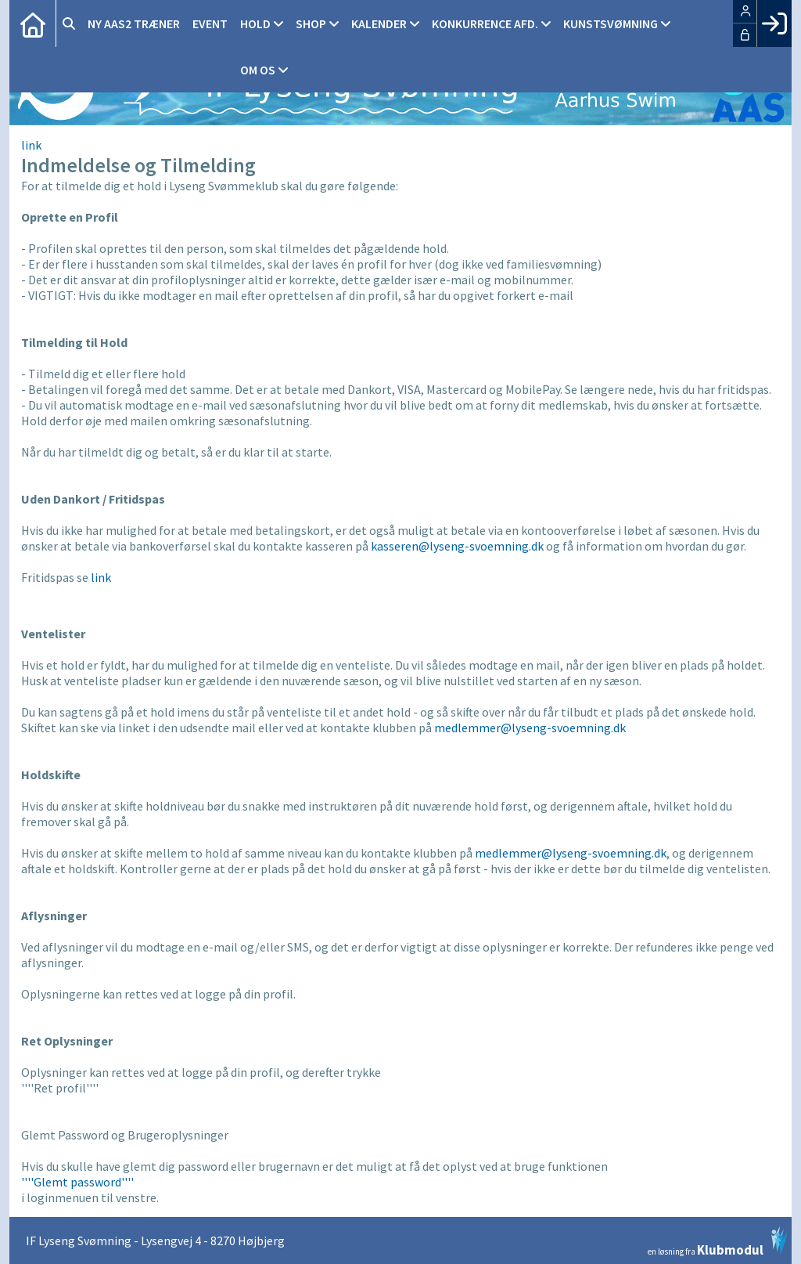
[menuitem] (32, 23)
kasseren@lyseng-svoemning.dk (457, 546)
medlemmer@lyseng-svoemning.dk (530, 727)
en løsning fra (718, 1241)
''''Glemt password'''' (77, 1182)
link (31, 145)
